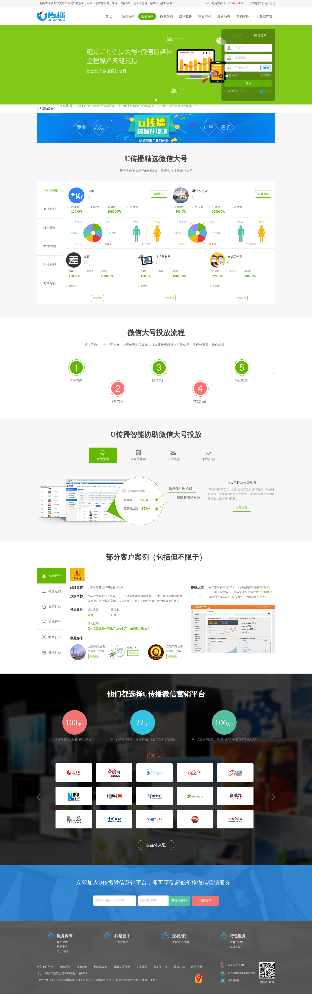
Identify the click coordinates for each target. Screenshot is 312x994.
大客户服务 (237, 942)
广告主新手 (121, 942)
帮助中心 (62, 946)
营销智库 (242, 16)
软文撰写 (204, 16)
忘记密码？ (266, 75)
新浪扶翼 (196, 966)
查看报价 (159, 193)
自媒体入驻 (156, 845)
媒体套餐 (185, 16)
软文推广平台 (45, 966)
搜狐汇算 (179, 966)
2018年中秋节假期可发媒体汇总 (177, 107)
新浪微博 (269, 3)
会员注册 (244, 91)
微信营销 (147, 16)
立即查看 (241, 507)
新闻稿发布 (100, 966)
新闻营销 (128, 16)
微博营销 (166, 16)
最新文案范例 (121, 966)
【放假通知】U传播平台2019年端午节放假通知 (86, 107)
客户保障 (62, 942)
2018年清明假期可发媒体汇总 (136, 107)
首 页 (109, 16)
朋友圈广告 (160, 966)
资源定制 (235, 946)
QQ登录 (268, 91)
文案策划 (141, 966)
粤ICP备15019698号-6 (148, 979)
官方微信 (255, 3)
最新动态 (223, 16)
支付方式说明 (180, 942)
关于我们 (62, 951)
